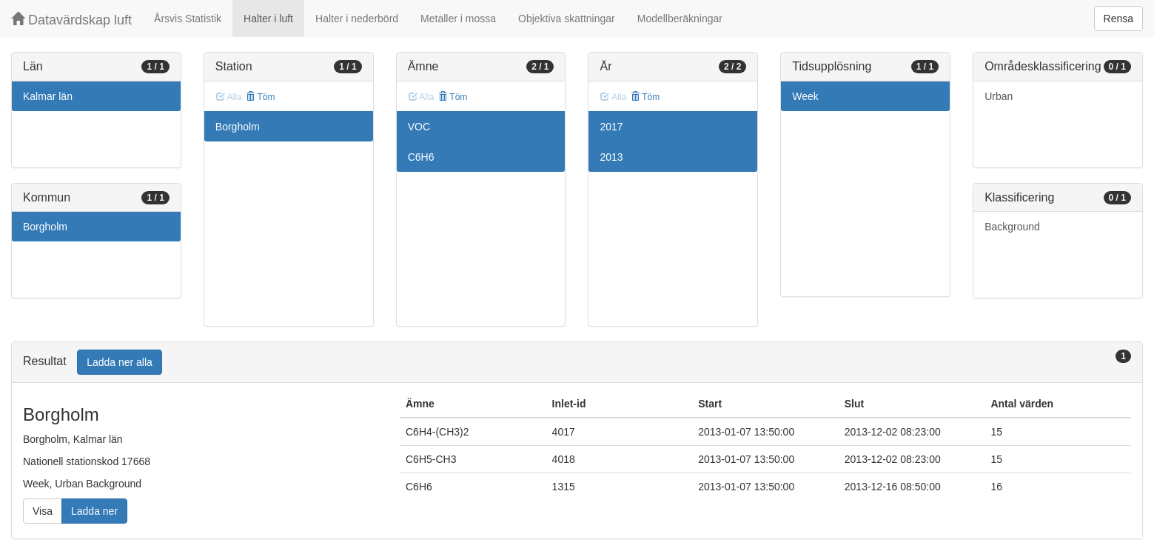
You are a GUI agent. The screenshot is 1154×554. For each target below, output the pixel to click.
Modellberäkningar (679, 18)
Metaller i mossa (458, 18)
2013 (611, 157)
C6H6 (421, 157)
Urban (998, 96)
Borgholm (45, 227)
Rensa (1118, 18)
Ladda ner (94, 511)
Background (1012, 227)
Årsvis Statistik (187, 18)
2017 (611, 127)
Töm (260, 97)
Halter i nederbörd (356, 18)
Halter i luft (268, 18)
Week (805, 96)
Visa (43, 511)
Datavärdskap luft (71, 19)
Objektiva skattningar (566, 18)
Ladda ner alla (119, 362)
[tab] (577, 362)
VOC (419, 127)
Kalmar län (48, 96)
